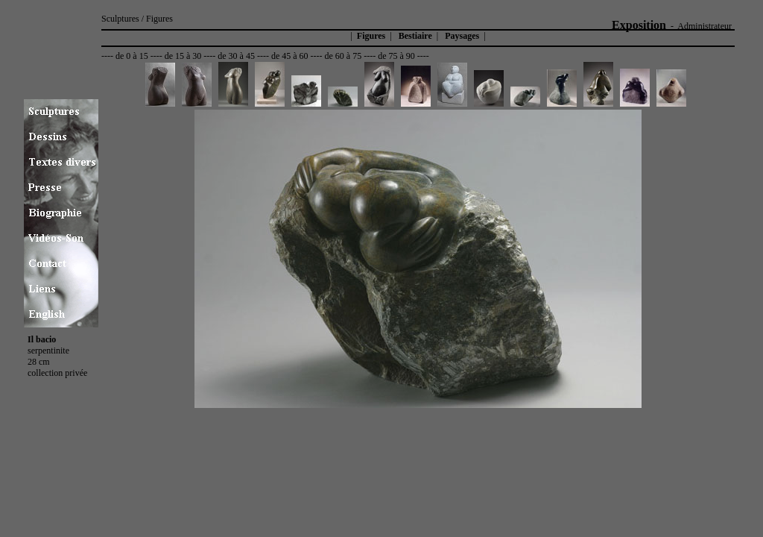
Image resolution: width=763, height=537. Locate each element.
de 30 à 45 (236, 56)
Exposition (639, 25)
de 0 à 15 (131, 56)
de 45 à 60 (289, 56)
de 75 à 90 (396, 56)
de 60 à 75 (343, 56)
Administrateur (704, 26)
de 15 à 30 (183, 56)
